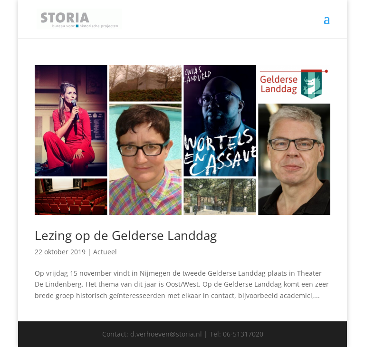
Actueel (105, 251)
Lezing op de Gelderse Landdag (126, 235)
